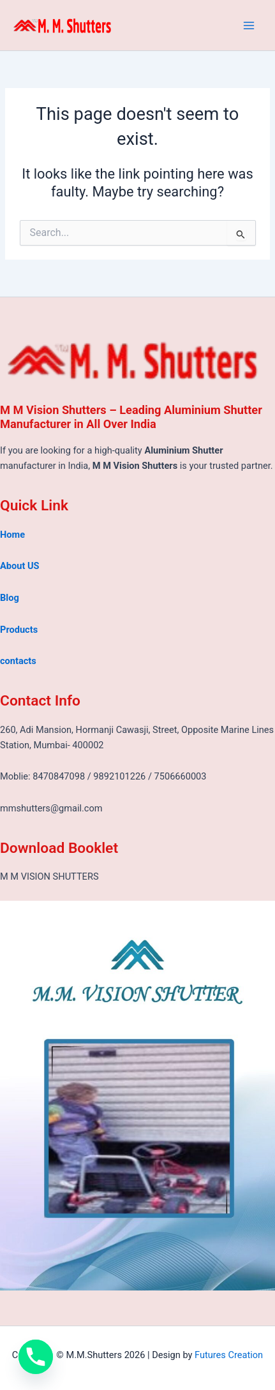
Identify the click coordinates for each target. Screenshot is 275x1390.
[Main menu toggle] (248, 25)
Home (12, 534)
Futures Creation (229, 1355)
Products (19, 629)
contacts (18, 661)
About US (20, 566)
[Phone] (36, 1357)
